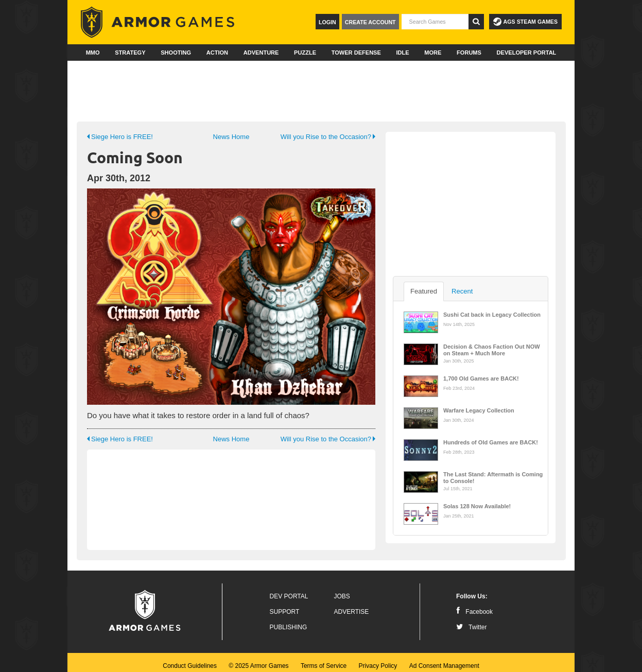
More (432, 52)
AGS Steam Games (525, 22)
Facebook (474, 605)
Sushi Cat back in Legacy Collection (492, 315)
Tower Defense (356, 52)
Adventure (261, 52)
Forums (469, 52)
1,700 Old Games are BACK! (481, 378)
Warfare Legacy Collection (478, 410)
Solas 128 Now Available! (477, 506)
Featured (423, 291)
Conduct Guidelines (190, 659)
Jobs (342, 589)
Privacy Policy (378, 659)
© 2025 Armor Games (258, 659)
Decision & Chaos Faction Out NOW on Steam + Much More (491, 349)
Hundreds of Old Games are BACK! (490, 442)
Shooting (176, 52)
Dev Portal (289, 589)
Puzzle (305, 52)
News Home (231, 137)
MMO (93, 52)
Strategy (130, 52)
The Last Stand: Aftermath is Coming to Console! (493, 477)
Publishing (288, 620)
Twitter (471, 620)
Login (327, 22)
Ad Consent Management (444, 659)
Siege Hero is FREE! (120, 137)
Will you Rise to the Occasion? (328, 137)
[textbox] (435, 21)
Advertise (351, 605)
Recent (462, 291)
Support (285, 605)
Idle (402, 52)
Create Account (370, 22)
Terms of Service (323, 659)
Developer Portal (527, 52)
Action (217, 52)
